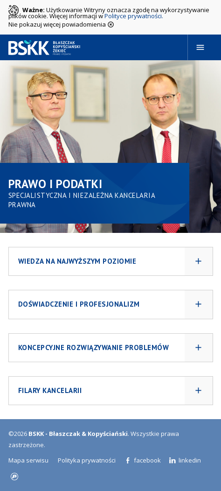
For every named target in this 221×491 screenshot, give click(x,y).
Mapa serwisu (28, 460)
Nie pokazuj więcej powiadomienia (61, 24)
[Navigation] (200, 47)
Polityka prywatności (87, 460)
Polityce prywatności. (133, 16)
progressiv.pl (14, 476)
